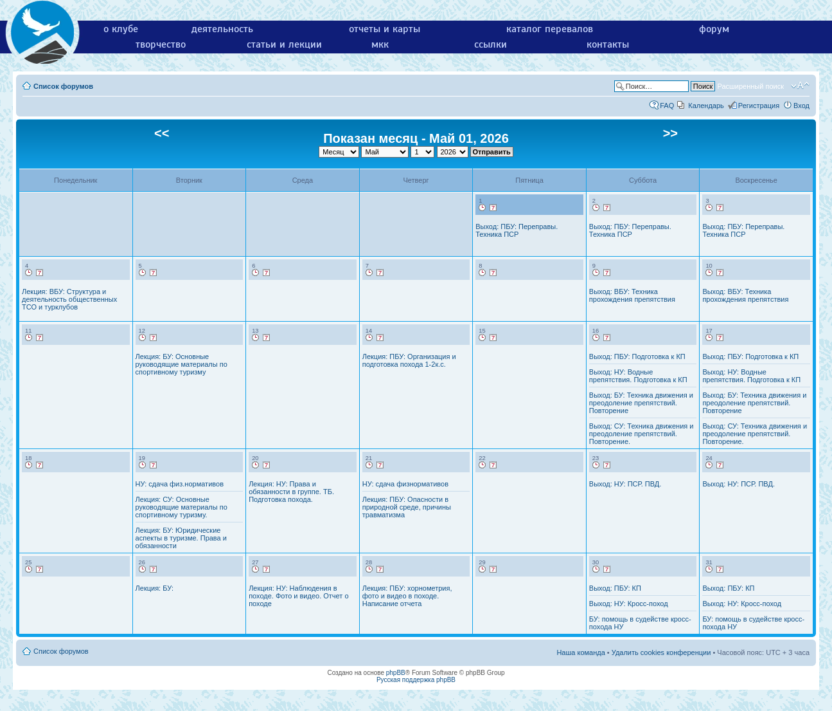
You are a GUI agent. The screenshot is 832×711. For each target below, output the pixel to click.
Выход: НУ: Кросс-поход (628, 603)
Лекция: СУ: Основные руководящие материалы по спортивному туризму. (181, 507)
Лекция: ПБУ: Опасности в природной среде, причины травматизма (406, 507)
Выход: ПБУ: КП (615, 588)
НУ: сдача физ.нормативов (180, 484)
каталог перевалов (549, 29)
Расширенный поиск (750, 86)
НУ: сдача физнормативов (405, 484)
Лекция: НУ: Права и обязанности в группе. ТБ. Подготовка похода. (291, 491)
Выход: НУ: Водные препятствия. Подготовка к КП (638, 375)
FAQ (667, 105)
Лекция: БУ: (154, 588)
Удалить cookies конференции (661, 652)
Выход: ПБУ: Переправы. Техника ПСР (516, 230)
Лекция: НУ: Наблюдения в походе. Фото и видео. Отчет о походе (298, 595)
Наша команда (580, 652)
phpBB (395, 672)
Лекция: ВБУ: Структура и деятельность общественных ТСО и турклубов (69, 299)
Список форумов (63, 86)
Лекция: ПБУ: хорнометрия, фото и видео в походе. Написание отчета (407, 595)
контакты (608, 44)
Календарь (706, 105)
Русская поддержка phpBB (416, 679)
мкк (380, 44)
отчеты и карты (384, 29)
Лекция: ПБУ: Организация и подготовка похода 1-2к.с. (409, 360)
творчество (161, 44)
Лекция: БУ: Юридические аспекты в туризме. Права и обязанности (181, 537)
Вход (801, 105)
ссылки (490, 44)
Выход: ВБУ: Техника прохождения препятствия (632, 295)
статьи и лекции (284, 44)
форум (714, 29)
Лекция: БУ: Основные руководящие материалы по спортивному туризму (181, 364)
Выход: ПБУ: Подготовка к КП (637, 356)
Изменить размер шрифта (800, 85)
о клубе (120, 29)
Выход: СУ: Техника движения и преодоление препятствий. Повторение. (641, 433)
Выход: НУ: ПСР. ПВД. (625, 484)
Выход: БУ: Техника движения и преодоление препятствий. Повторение (641, 402)
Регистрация (758, 105)
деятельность (222, 29)
